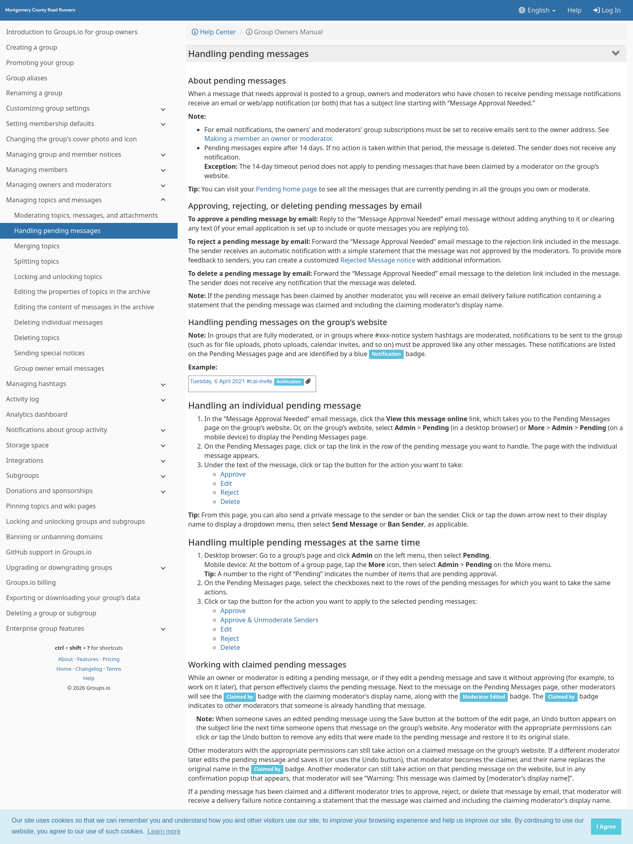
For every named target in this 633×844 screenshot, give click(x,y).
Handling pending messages (248, 53)
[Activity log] (89, 399)
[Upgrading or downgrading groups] (89, 567)
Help (575, 10)
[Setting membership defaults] (89, 124)
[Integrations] (89, 460)
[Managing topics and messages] (89, 200)
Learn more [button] (164, 831)
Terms (113, 668)
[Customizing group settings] (89, 108)
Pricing (111, 659)
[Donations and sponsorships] (89, 491)
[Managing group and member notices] (89, 154)
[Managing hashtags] (89, 384)
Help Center (214, 31)
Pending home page (286, 189)
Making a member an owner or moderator (267, 138)
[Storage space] (89, 445)
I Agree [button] (606, 826)
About (66, 659)
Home (64, 668)
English (536, 10)
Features (88, 659)
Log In (607, 10)
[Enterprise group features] (89, 628)
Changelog (89, 668)
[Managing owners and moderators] (89, 185)
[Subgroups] (89, 475)
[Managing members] (89, 170)
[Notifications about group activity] (89, 430)
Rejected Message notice (377, 260)
